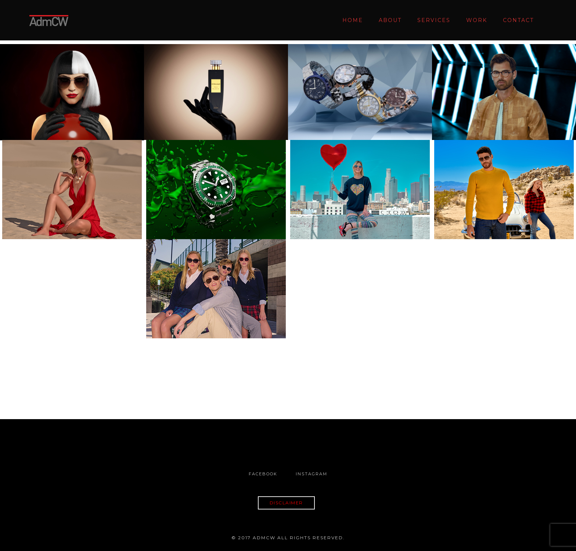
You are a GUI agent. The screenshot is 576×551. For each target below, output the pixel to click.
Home (352, 20)
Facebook (263, 473)
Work (476, 20)
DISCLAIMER (286, 502)
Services (433, 20)
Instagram (311, 473)
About (390, 20)
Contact (518, 20)
